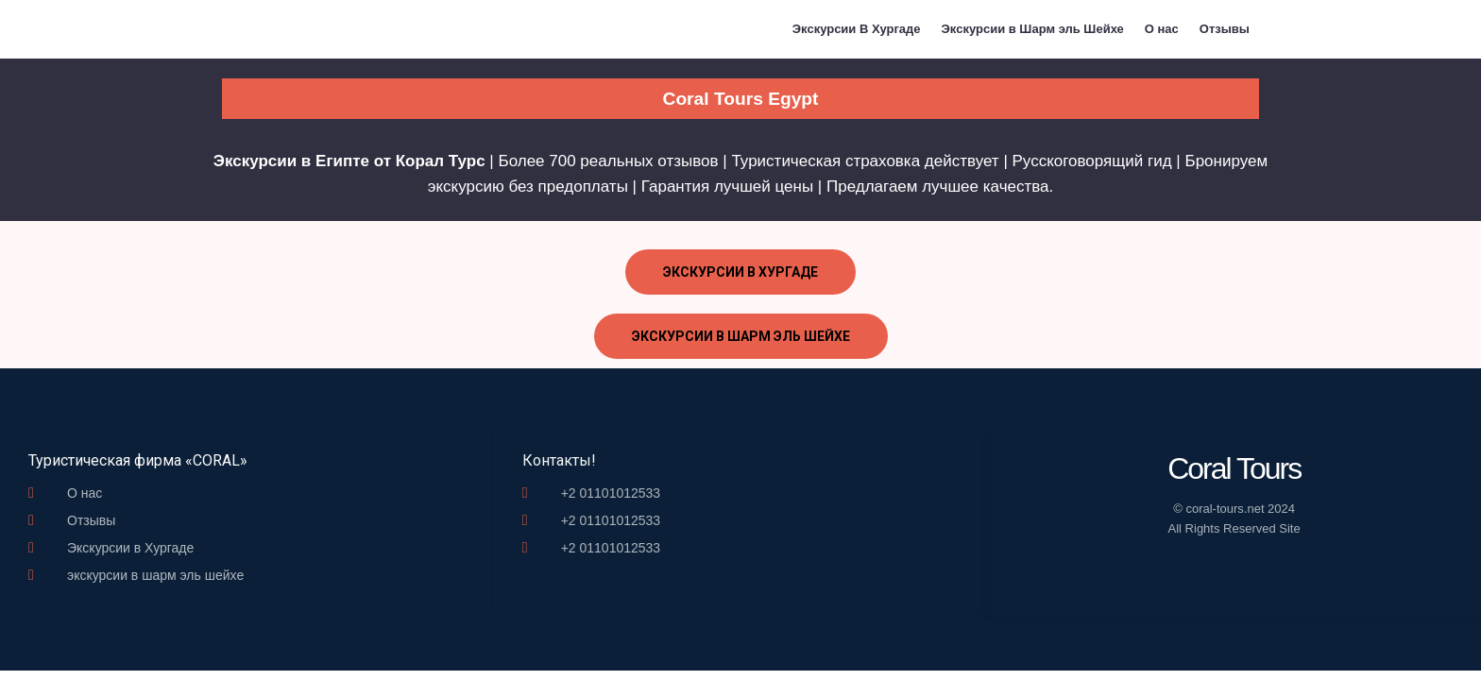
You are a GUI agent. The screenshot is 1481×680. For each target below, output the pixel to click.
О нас (1162, 29)
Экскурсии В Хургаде (856, 29)
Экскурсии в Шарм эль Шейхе (1033, 29)
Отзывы (1225, 29)
